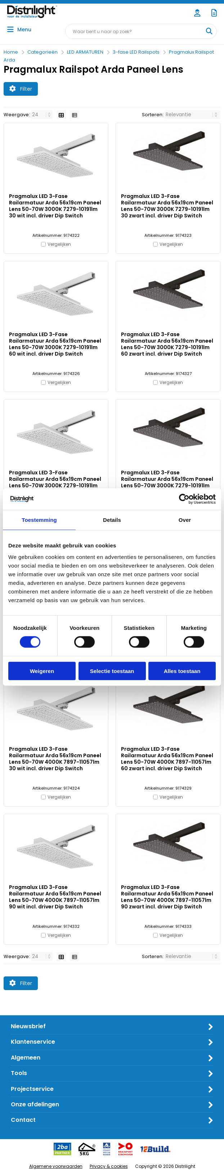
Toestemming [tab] (39, 520)
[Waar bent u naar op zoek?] (209, 31)
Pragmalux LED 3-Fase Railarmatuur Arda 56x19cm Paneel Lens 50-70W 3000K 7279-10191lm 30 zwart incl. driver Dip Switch (167, 206)
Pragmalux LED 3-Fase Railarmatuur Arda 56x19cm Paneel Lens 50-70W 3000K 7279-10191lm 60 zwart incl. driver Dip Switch (167, 344)
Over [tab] (185, 520)
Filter (20, 88)
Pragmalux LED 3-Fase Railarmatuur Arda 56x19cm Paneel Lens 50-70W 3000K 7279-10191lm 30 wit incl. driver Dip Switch (55, 206)
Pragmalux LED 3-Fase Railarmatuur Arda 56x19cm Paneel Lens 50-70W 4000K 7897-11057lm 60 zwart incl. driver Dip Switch (167, 758)
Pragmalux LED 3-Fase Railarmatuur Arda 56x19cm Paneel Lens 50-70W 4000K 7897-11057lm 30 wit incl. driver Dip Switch (55, 758)
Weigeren (42, 671)
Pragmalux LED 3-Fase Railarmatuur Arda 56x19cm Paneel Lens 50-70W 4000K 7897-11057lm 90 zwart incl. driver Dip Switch (167, 897)
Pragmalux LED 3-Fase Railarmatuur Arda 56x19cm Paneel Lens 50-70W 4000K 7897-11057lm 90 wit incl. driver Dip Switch (55, 897)
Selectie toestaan (112, 671)
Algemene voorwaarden (55, 1166)
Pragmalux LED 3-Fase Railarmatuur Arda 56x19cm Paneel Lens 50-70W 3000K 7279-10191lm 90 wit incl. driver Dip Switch (55, 482)
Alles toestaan (182, 671)
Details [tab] (112, 520)
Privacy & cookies (109, 1166)
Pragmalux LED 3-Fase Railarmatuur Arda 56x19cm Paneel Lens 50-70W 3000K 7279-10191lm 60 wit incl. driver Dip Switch (55, 344)
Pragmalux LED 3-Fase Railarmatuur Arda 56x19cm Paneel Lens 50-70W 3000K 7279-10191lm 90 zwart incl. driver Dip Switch (167, 482)
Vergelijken (59, 244)
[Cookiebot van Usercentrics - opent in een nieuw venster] (184, 499)
